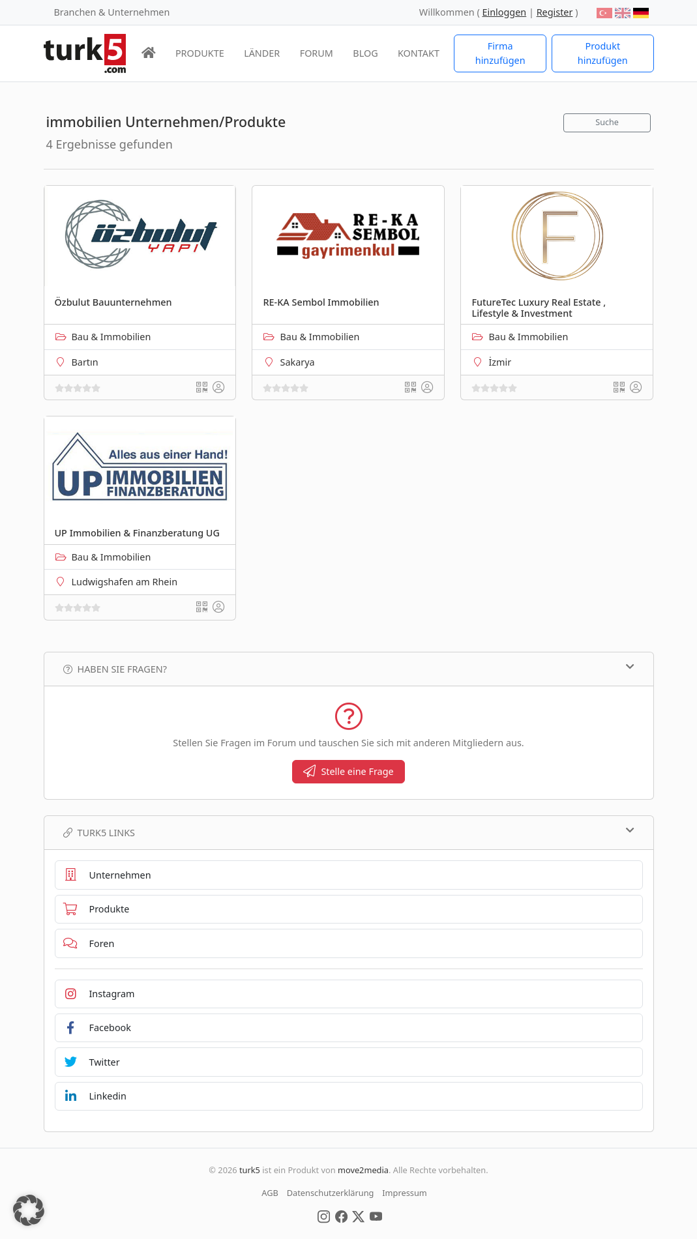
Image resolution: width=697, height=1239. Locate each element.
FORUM (316, 53)
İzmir (499, 362)
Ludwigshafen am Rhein (125, 582)
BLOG (365, 53)
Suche (607, 122)
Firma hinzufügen (500, 53)
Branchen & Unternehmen (112, 12)
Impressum (404, 1193)
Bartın (85, 362)
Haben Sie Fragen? (348, 668)
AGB (269, 1193)
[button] (28, 1210)
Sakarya (297, 362)
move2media (363, 1170)
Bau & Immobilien (111, 336)
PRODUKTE (199, 53)
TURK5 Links (348, 832)
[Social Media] (324, 1215)
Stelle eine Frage (348, 771)
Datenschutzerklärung (330, 1193)
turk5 (249, 1170)
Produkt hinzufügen (603, 53)
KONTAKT (418, 53)
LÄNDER (262, 53)
